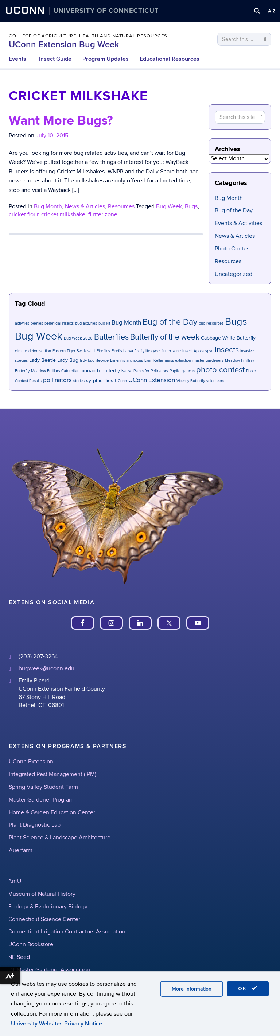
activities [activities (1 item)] (22, 323)
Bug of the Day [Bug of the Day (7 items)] (170, 322)
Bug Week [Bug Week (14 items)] (38, 336)
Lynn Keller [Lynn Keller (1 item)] (153, 360)
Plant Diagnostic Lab (35, 824)
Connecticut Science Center (44, 919)
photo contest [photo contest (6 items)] (220, 370)
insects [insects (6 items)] (227, 350)
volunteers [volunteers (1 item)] (215, 380)
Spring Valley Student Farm (43, 787)
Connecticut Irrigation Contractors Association (66, 931)
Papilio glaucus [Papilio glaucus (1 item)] (182, 371)
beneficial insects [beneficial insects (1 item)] (59, 323)
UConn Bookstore (30, 944)
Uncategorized (233, 274)
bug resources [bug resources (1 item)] (211, 323)
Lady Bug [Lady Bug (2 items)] (67, 360)
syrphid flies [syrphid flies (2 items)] (99, 380)
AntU (14, 881)
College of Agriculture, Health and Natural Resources (88, 36)
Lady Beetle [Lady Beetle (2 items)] (42, 360)
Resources (228, 261)
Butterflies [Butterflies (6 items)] (111, 337)
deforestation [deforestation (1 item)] (39, 351)
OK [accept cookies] (248, 988)
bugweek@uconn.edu (46, 668)
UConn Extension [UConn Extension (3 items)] (151, 380)
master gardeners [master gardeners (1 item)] (207, 360)
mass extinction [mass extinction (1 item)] (178, 360)
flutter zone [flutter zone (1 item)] (171, 351)
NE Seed (19, 957)
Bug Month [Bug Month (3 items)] (126, 322)
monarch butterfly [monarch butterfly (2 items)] (100, 371)
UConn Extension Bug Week (64, 44)
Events (17, 59)
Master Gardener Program (41, 799)
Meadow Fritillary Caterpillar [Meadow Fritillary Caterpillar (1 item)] (55, 371)
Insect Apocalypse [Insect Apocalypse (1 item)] (197, 351)
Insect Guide (55, 59)
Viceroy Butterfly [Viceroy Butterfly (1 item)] (190, 380)
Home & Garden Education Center (52, 812)
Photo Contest (233, 248)
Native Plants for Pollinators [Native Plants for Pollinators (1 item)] (144, 371)
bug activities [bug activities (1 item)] (86, 323)
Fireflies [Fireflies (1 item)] (103, 351)
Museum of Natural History (41, 894)
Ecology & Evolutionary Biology (48, 906)
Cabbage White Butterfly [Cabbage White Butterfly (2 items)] (228, 338)
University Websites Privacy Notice (56, 1023)
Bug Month (229, 198)
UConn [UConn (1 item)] (121, 380)
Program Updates (105, 59)
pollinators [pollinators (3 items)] (57, 380)
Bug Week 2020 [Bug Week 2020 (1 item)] (78, 338)
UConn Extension (31, 761)
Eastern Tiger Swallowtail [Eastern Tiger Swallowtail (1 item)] (73, 351)
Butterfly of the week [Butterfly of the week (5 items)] (164, 337)
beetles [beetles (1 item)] (37, 323)
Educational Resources (169, 59)
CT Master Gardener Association (49, 969)
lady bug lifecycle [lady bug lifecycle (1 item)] (94, 360)
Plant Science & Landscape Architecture (59, 837)
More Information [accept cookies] (191, 989)
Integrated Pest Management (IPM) (52, 774)
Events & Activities (238, 223)
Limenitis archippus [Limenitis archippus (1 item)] (126, 360)
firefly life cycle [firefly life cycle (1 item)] (147, 351)
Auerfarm (20, 850)
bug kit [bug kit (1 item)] (104, 323)
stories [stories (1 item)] (79, 380)
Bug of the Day (234, 210)
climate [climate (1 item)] (21, 351)
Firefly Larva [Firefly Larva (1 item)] (122, 351)
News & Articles (235, 236)
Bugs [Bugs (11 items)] (236, 322)
